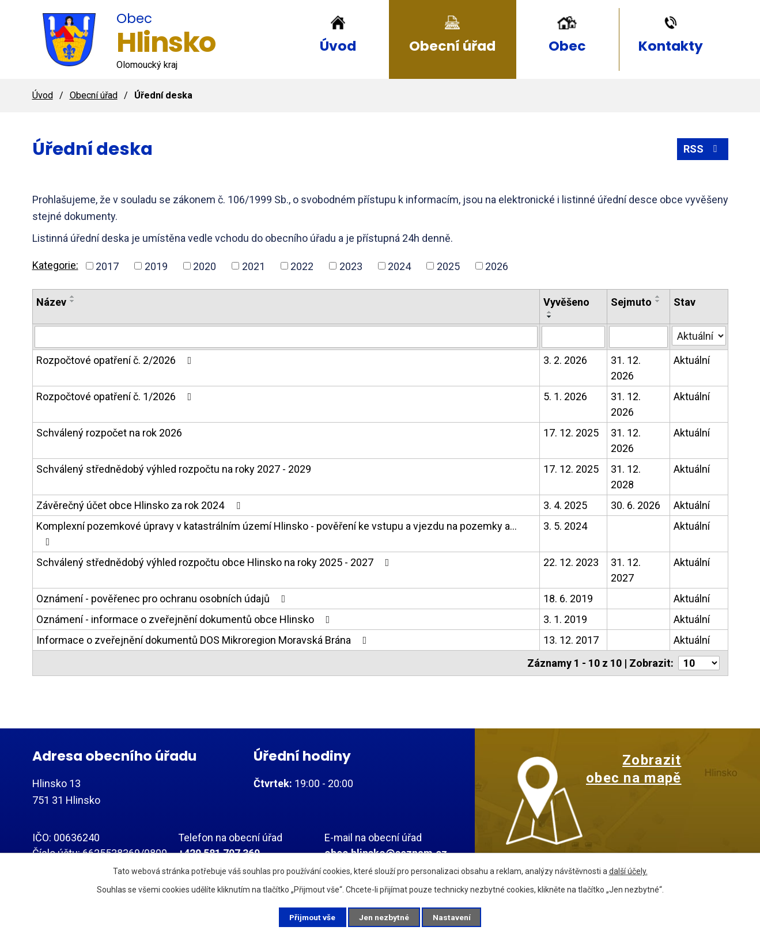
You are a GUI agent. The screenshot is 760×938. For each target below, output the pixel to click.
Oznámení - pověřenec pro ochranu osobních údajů (163, 599)
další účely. (628, 870)
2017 (107, 266)
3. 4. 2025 (565, 505)
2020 (204, 266)
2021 (253, 266)
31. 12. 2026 (626, 368)
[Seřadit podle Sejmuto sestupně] (658, 301)
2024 (399, 266)
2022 (301, 266)
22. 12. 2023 (571, 562)
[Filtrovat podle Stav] (699, 335)
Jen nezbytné (385, 916)
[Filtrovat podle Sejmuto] (638, 337)
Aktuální (692, 360)
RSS (702, 149)
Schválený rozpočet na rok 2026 (109, 433)
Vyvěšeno (566, 302)
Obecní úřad (452, 45)
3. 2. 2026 (565, 360)
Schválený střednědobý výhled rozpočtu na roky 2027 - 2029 (173, 469)
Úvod (338, 45)
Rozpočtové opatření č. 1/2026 (116, 396)
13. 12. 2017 (571, 640)
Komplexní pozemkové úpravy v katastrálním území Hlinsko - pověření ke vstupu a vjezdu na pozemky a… (276, 533)
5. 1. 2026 (565, 396)
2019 (156, 266)
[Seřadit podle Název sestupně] (72, 301)
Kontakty (670, 45)
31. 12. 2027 (626, 570)
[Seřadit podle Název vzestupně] (72, 296)
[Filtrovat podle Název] (286, 337)
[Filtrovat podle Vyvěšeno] (573, 337)
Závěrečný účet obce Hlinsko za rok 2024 (140, 505)
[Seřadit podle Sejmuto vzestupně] (658, 296)
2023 (350, 266)
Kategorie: (55, 265)
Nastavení (455, 916)
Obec (567, 45)
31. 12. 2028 (626, 477)
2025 (448, 266)
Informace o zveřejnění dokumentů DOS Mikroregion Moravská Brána (204, 640)
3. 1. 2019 (565, 619)
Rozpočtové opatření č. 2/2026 (116, 360)
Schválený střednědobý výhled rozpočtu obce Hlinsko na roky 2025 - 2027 (215, 562)
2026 (496, 266)
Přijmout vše (310, 916)
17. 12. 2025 (571, 433)
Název (51, 302)
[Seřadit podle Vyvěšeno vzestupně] (549, 312)
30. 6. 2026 (635, 505)
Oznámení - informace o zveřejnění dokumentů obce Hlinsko (185, 619)
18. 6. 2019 (568, 599)
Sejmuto (631, 302)
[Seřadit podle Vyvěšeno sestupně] (549, 316)
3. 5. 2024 (565, 526)
